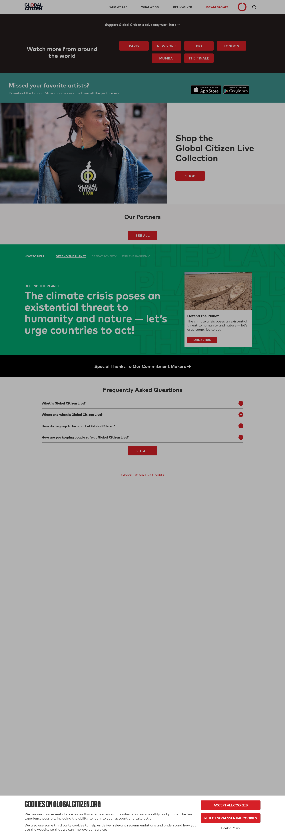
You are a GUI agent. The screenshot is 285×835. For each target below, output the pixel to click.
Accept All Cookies (231, 805)
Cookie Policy (230, 828)
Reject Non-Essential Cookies (230, 818)
